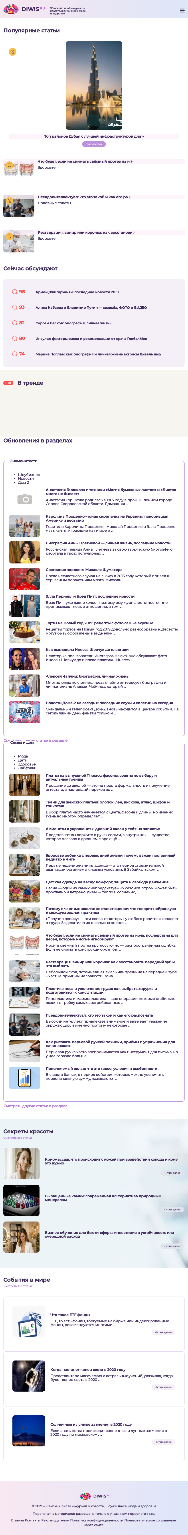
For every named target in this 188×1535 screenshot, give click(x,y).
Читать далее (172, 1172)
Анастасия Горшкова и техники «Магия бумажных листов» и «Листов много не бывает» (111, 492)
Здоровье (46, 167)
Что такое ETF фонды (70, 1315)
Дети (22, 760)
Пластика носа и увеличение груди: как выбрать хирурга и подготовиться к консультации (101, 991)
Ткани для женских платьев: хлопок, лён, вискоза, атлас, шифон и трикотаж (108, 804)
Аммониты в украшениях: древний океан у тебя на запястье (103, 829)
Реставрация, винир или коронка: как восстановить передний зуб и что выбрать (110, 964)
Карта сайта (93, 1525)
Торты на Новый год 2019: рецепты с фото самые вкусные (99, 623)
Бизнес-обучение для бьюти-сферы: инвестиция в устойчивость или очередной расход (109, 1235)
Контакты (32, 1520)
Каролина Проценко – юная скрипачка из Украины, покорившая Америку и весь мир (107, 518)
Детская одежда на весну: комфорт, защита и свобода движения (107, 882)
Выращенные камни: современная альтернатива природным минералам (103, 1198)
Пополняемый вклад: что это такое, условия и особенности (101, 1069)
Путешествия (94, 144)
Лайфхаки (27, 768)
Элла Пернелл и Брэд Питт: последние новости (90, 597)
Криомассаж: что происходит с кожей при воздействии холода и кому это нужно (111, 1161)
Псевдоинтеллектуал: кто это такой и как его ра (84, 197)
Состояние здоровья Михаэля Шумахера (84, 570)
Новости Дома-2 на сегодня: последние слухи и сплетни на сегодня (109, 703)
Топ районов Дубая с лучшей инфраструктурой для (94, 136)
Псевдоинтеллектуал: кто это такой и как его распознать (99, 1015)
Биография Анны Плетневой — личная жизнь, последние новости (108, 543)
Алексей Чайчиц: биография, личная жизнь (87, 676)
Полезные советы (54, 203)
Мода (23, 756)
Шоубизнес (29, 475)
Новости (26, 478)
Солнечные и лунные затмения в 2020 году (91, 1425)
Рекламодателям (55, 1520)
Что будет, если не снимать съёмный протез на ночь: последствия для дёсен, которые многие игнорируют (112, 937)
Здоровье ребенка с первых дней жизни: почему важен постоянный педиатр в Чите (110, 857)
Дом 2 (23, 482)
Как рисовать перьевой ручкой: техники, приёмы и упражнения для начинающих (110, 1044)
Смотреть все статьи (17, 1137)
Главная (17, 1520)
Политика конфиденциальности (96, 1520)
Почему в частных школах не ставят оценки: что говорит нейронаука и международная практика (111, 911)
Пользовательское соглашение (150, 1520)
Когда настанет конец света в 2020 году (87, 1370)
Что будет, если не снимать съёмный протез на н (85, 161)
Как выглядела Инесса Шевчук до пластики (87, 650)
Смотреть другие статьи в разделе (35, 741)
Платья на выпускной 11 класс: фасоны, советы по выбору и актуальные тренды (101, 777)
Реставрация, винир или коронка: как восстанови (86, 232)
